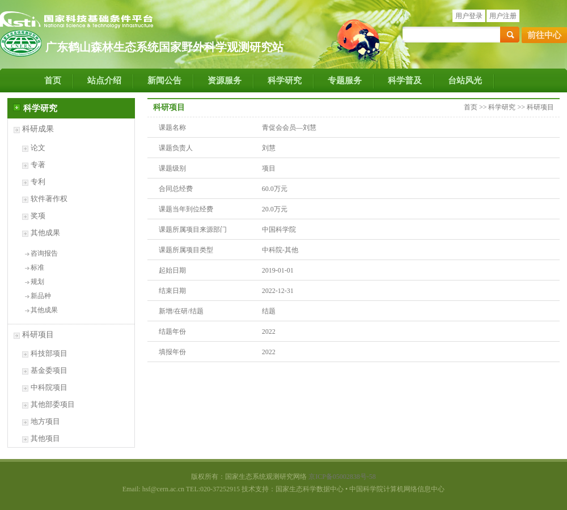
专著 (38, 164)
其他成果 (45, 232)
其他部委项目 (53, 404)
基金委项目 (49, 370)
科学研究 (285, 80)
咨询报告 (44, 253)
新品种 (41, 296)
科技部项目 (49, 353)
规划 (37, 282)
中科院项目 (49, 387)
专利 (38, 181)
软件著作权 (49, 198)
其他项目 (45, 438)
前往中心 (544, 35)
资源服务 (225, 80)
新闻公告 (164, 80)
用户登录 (469, 16)
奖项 (38, 215)
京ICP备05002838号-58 (342, 477)
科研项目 (38, 334)
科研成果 (38, 129)
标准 (37, 267)
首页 (52, 80)
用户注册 (503, 16)
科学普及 (405, 80)
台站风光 (465, 80)
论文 (38, 147)
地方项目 (45, 421)
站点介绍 (104, 80)
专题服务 (345, 80)
